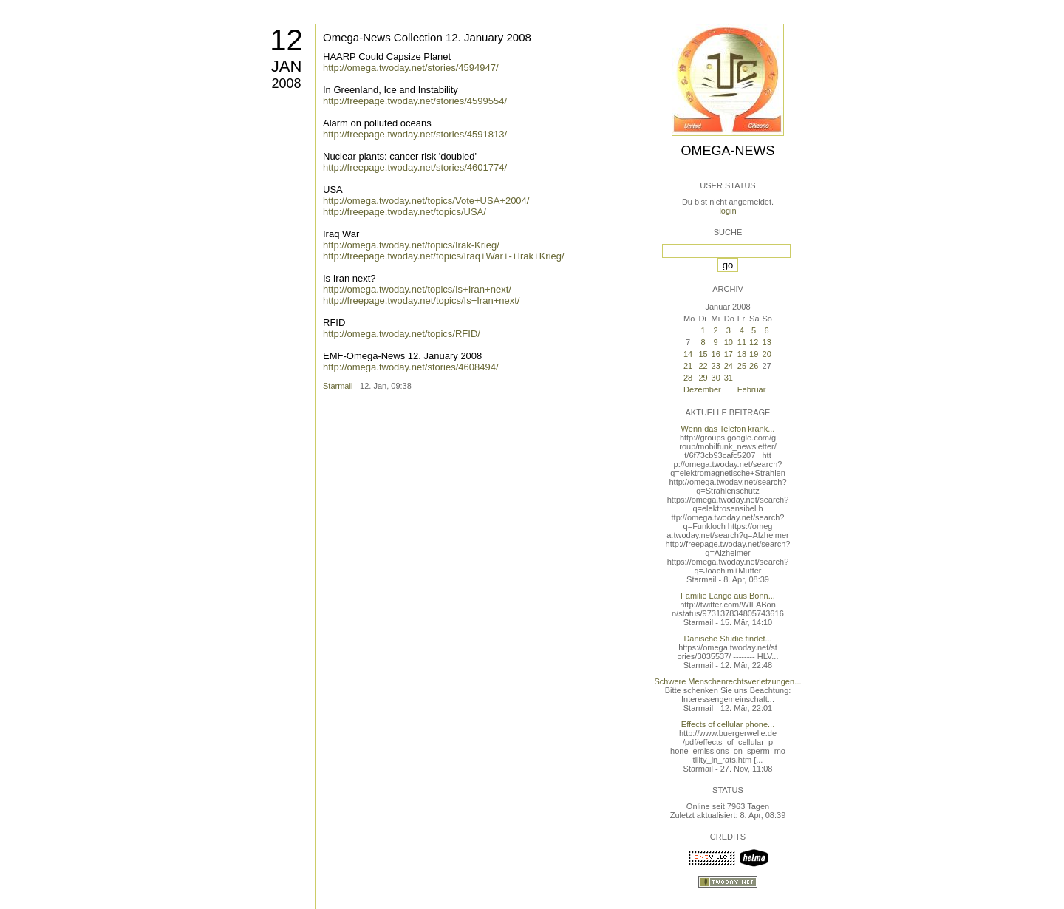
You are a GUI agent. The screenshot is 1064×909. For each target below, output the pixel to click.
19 (753, 354)
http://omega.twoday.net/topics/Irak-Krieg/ (411, 245)
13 (767, 342)
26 (753, 365)
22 (702, 365)
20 (767, 354)
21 (687, 365)
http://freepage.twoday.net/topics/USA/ (404, 211)
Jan (286, 66)
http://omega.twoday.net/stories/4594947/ (411, 67)
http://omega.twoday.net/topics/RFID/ (401, 333)
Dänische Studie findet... (727, 638)
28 (687, 377)
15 (702, 354)
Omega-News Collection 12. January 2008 (427, 37)
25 (741, 365)
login (727, 210)
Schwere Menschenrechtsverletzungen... (728, 681)
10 (728, 342)
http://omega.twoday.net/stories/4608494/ (411, 366)
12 (286, 40)
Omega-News (727, 150)
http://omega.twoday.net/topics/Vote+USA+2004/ (426, 200)
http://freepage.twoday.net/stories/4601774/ (415, 167)
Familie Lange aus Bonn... (728, 595)
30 (716, 377)
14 (687, 354)
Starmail (337, 385)
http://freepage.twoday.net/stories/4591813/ (415, 134)
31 (728, 377)
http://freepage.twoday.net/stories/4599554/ (415, 100)
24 (728, 365)
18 (741, 354)
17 (728, 354)
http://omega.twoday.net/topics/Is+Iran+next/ (417, 289)
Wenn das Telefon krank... (728, 428)
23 (716, 365)
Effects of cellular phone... (727, 724)
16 (716, 354)
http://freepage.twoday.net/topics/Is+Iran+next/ (421, 300)
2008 (286, 83)
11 (741, 342)
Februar (751, 389)
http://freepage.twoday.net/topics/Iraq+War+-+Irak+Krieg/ (444, 256)
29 (702, 377)
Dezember (702, 389)
